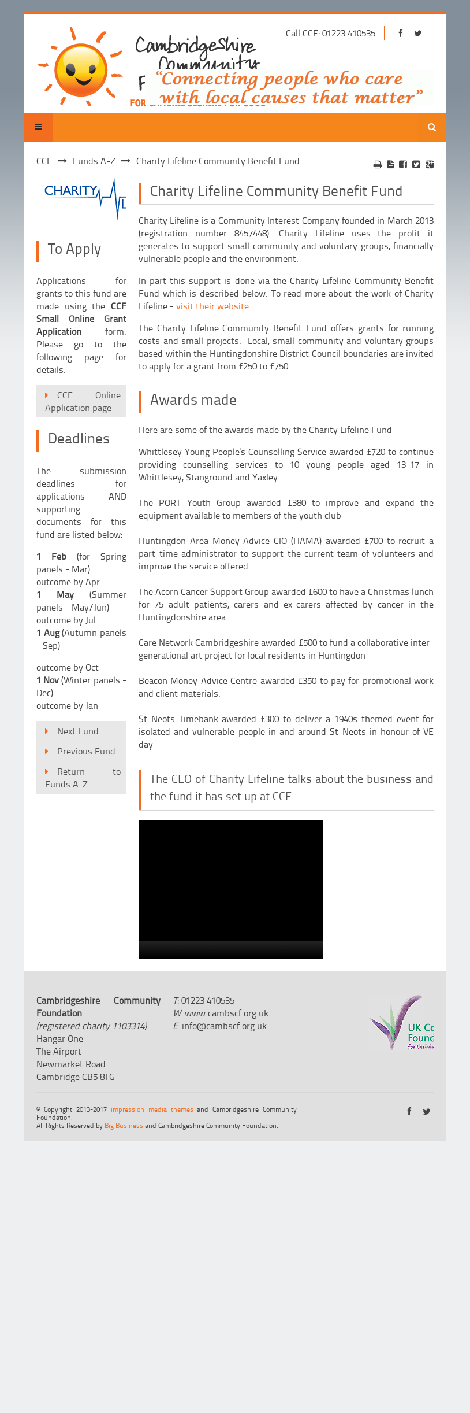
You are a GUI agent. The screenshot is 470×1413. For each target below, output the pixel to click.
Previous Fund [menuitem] (86, 751)
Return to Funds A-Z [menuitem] (83, 777)
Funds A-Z (94, 160)
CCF (44, 160)
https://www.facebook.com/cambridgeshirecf (400, 33)
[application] (231, 889)
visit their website (212, 305)
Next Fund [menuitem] (78, 730)
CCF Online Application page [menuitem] (83, 401)
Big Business (124, 1125)
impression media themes (152, 1109)
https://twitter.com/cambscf (418, 33)
